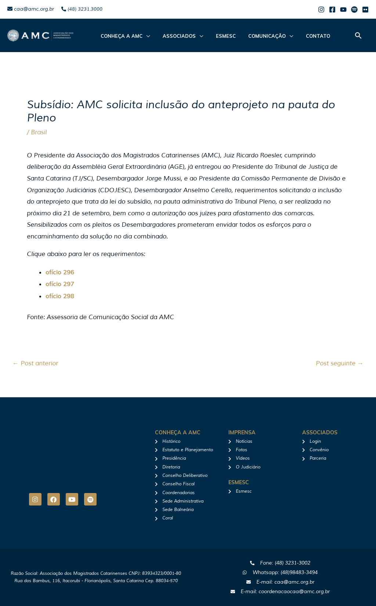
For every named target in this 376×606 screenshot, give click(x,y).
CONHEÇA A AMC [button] (120, 36)
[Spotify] (354, 9)
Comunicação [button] (253, 36)
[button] (358, 35)
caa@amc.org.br (30, 9)
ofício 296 (60, 272)
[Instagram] (321, 9)
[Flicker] (365, 9)
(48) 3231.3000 (81, 9)
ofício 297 (60, 284)
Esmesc (216, 36)
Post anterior (35, 363)
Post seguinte (340, 363)
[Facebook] (332, 9)
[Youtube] (343, 9)
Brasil (39, 132)
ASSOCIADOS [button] (173, 36)
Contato (300, 36)
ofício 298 (60, 296)
